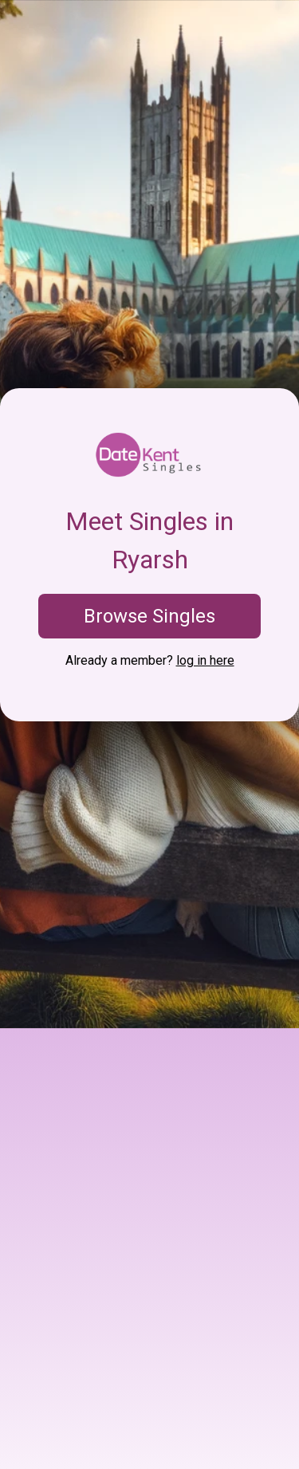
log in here (205, 660)
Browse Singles (149, 616)
